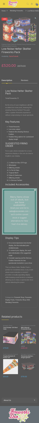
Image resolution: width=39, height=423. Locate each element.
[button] (35, 18)
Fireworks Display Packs (18, 44)
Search (27, 4)
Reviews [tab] (24, 80)
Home (4, 11)
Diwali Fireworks (7, 326)
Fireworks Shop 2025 (22, 300)
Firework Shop (6, 44)
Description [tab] (7, 80)
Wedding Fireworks (16, 11)
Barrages (5, 325)
